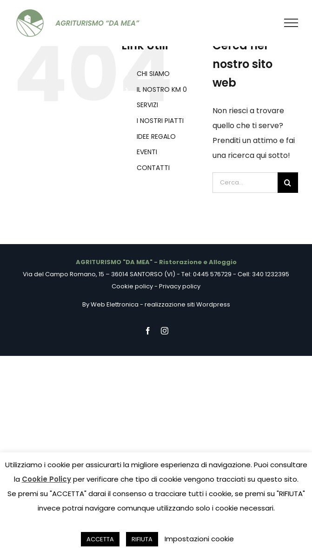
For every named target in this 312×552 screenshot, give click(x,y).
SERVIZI (147, 104)
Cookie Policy (46, 479)
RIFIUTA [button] (142, 539)
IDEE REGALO (156, 136)
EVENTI (147, 152)
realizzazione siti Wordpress (187, 304)
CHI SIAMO (153, 73)
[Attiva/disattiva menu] (291, 23)
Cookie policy (132, 286)
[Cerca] (288, 182)
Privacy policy (179, 286)
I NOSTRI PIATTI (160, 120)
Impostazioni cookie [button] (199, 539)
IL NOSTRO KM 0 (162, 89)
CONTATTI (153, 167)
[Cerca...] (245, 182)
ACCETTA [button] (100, 539)
